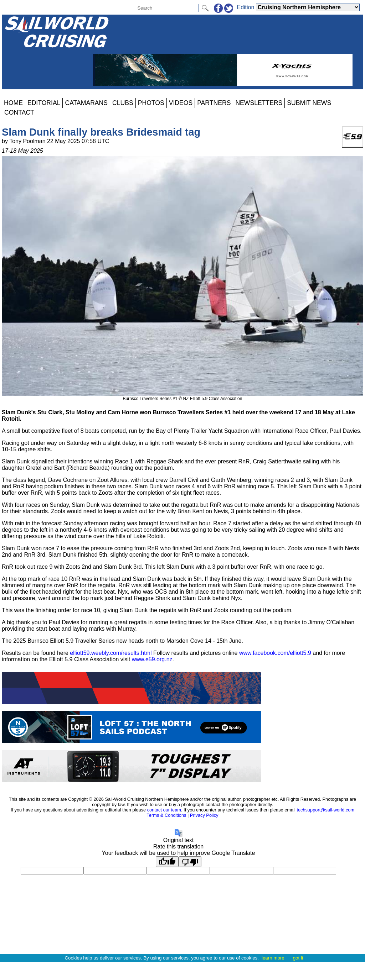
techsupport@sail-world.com (325, 810)
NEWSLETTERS (258, 102)
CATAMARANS (86, 102)
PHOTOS (151, 102)
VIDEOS (180, 102)
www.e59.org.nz (152, 659)
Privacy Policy (204, 815)
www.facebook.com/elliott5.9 (275, 653)
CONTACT (19, 112)
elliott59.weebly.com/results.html (110, 653)
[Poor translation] (190, 861)
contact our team (164, 810)
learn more (273, 958)
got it (298, 958)
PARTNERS (214, 102)
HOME (13, 102)
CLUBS (122, 102)
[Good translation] (167, 861)
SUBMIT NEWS (309, 102)
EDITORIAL (44, 102)
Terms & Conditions (166, 815)
